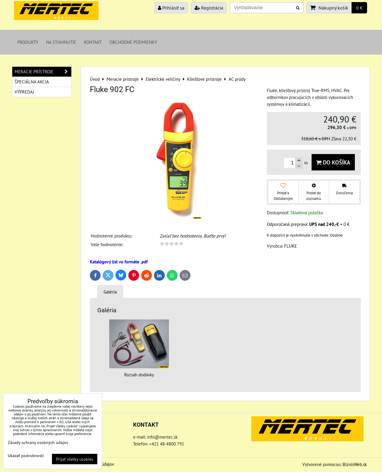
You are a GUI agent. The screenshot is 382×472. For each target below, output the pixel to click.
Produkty (27, 42)
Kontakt (93, 42)
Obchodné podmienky (133, 42)
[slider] (172, 243)
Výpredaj (24, 92)
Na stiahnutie (61, 42)
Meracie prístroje (43, 72)
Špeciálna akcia (32, 82)
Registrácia (209, 8)
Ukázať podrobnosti (26, 455)
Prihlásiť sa (171, 8)
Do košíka (333, 162)
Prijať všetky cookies (74, 459)
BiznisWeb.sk (355, 464)
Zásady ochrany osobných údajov (38, 442)
